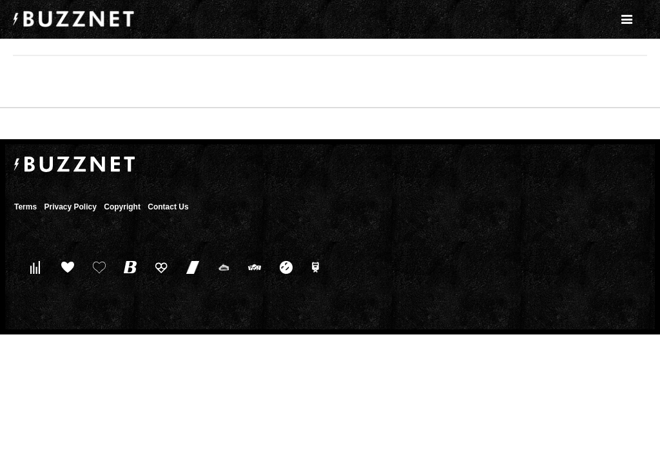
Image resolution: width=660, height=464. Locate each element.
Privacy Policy (70, 206)
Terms (25, 206)
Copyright (122, 206)
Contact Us (168, 206)
